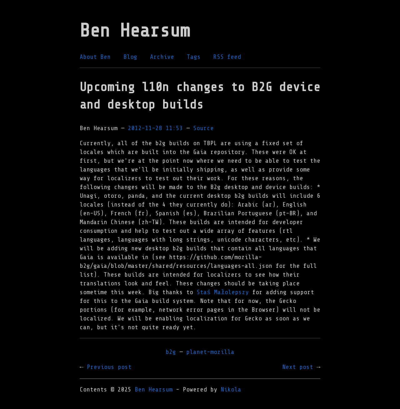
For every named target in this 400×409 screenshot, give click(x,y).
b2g (171, 351)
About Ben (95, 56)
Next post (297, 367)
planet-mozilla (210, 351)
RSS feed (227, 56)
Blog (130, 56)
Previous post (109, 367)
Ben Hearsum (153, 389)
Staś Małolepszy (223, 292)
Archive (162, 56)
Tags (194, 56)
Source (203, 128)
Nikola (231, 389)
